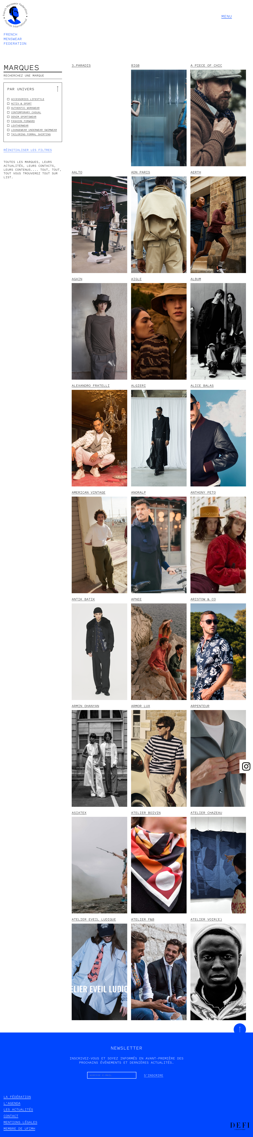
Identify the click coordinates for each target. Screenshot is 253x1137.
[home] (15, 23)
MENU (226, 16)
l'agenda (12, 1103)
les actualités (18, 1109)
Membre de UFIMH (19, 1128)
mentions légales (20, 1122)
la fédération (17, 1096)
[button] (234, 16)
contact (11, 1115)
